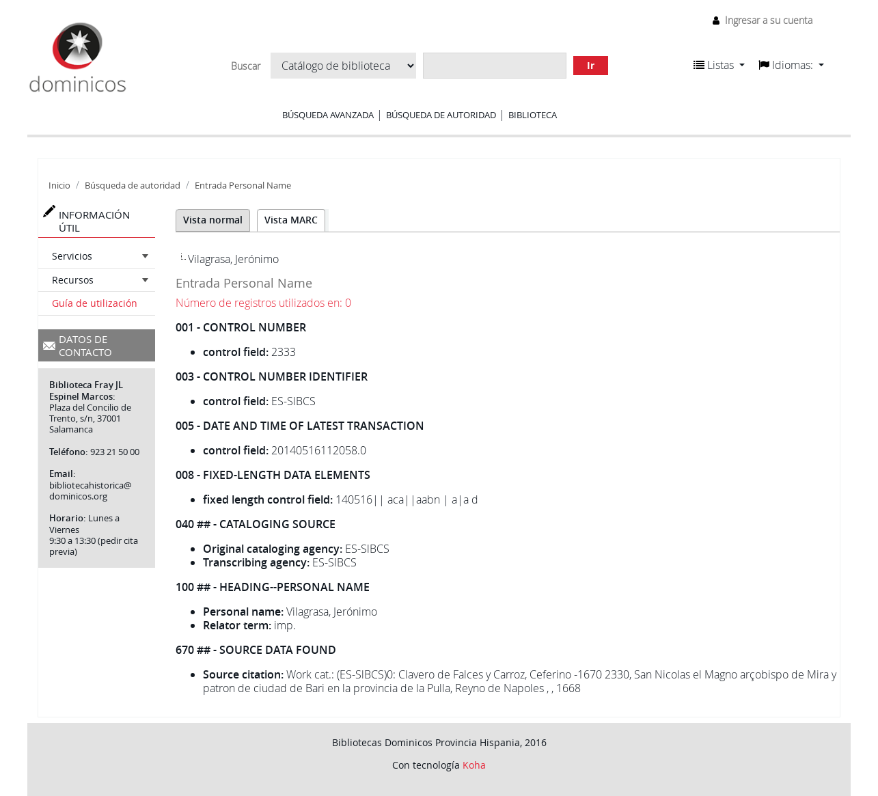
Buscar (245, 66)
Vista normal (213, 219)
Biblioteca (532, 115)
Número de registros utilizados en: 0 (263, 302)
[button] (719, 65)
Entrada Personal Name (243, 185)
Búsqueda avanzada (328, 115)
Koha (474, 764)
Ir (590, 65)
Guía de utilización (94, 303)
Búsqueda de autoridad (441, 115)
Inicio (59, 185)
